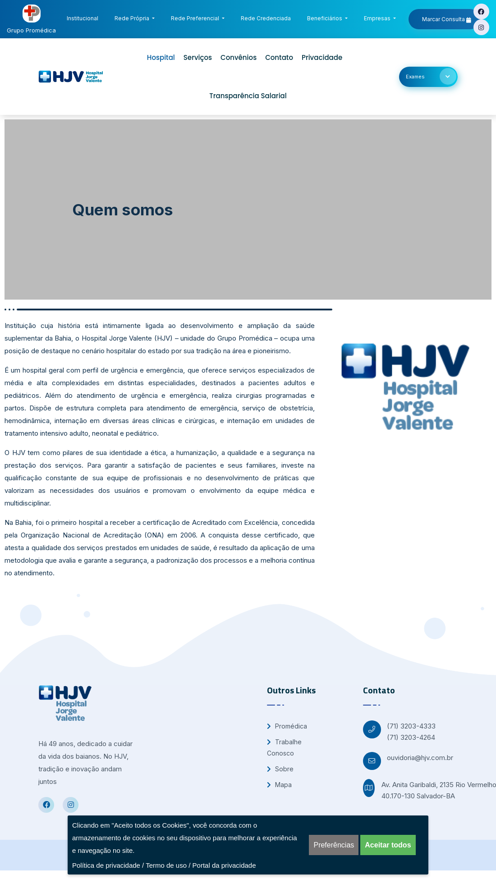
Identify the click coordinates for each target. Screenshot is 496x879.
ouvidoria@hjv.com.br (420, 757)
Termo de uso (166, 865)
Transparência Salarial (247, 95)
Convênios (238, 57)
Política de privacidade (106, 865)
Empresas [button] (378, 18)
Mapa (279, 784)
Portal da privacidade (224, 865)
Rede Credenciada (267, 17)
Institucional (84, 17)
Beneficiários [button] (325, 18)
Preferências (333, 845)
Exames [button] (431, 76)
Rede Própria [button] (133, 18)
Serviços (198, 57)
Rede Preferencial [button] (195, 18)
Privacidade (322, 57)
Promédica (287, 726)
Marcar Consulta (446, 19)
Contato (279, 57)
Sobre (280, 769)
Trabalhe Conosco (284, 747)
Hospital (161, 57)
